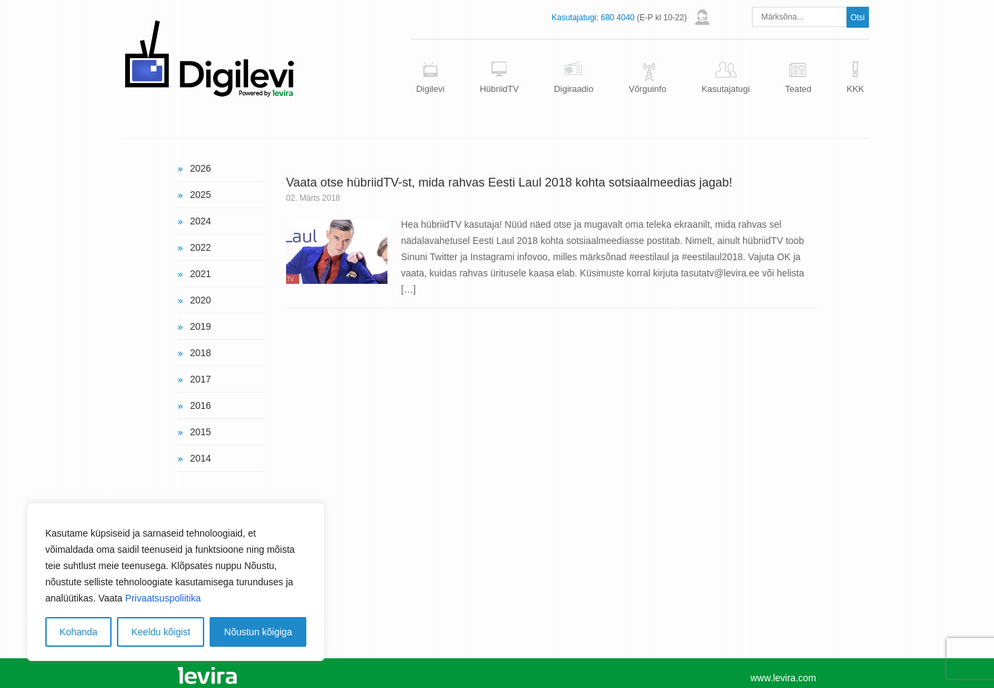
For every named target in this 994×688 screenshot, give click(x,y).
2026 (200, 168)
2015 (200, 431)
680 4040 (617, 17)
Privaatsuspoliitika (163, 598)
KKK (855, 89)
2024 (200, 221)
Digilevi (430, 89)
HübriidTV (499, 89)
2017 (200, 379)
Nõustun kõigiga (258, 631)
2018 (200, 352)
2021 (200, 273)
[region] (176, 582)
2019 (200, 326)
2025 (200, 194)
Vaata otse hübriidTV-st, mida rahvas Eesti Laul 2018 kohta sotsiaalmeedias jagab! (509, 182)
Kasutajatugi (725, 89)
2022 (200, 247)
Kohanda (78, 631)
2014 (200, 458)
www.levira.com (783, 677)
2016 (200, 405)
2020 (200, 300)
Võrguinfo (648, 89)
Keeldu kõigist (160, 631)
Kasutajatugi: (575, 17)
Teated (798, 89)
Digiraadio (574, 89)
